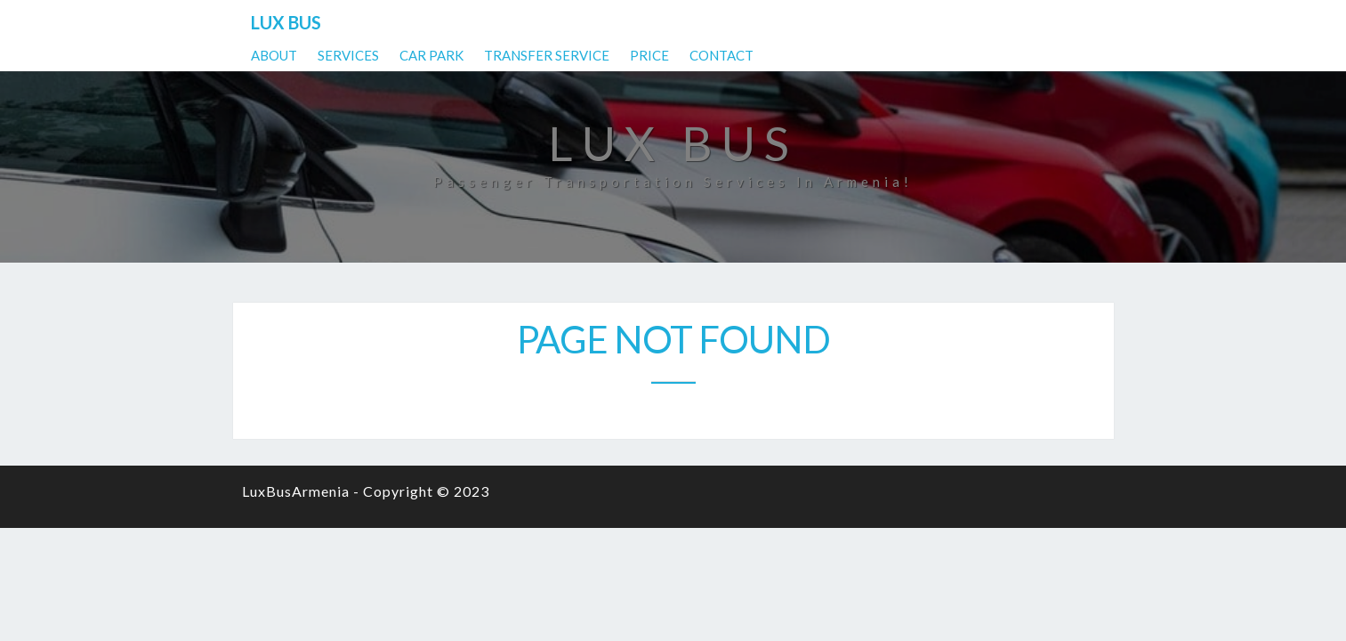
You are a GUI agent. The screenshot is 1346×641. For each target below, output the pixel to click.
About (615, 22)
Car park (773, 22)
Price (991, 22)
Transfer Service (888, 22)
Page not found (673, 339)
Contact (1063, 22)
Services (690, 22)
